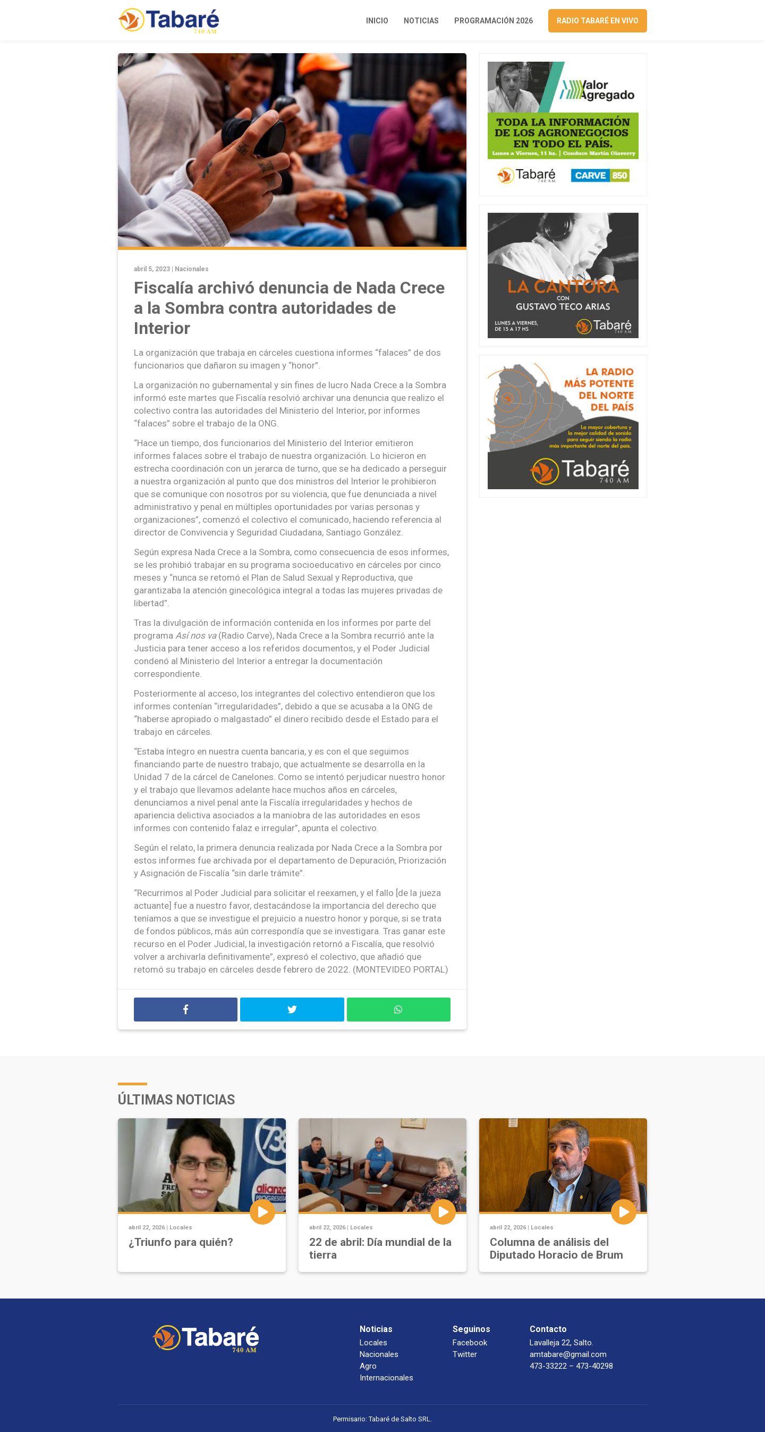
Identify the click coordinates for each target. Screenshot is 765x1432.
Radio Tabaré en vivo (598, 20)
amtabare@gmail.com (568, 1354)
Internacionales (386, 1378)
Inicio (377, 20)
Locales (180, 1227)
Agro (368, 1366)
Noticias (421, 20)
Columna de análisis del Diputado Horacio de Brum (556, 1248)
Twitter (465, 1354)
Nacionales (192, 269)
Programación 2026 (493, 20)
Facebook (470, 1342)
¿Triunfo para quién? (181, 1242)
